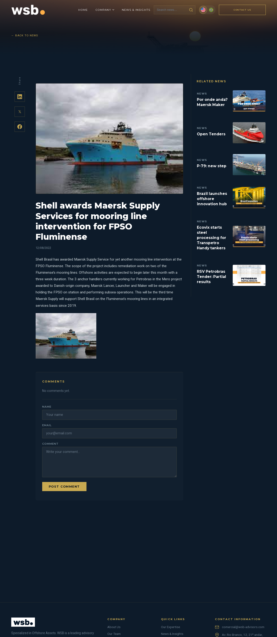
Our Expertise (170, 627)
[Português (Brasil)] (211, 10)
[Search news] (170, 9)
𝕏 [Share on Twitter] (19, 112)
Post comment (64, 486)
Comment (50, 443)
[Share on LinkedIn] (20, 96)
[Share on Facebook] (20, 126)
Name (46, 406)
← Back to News (24, 35)
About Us (113, 627)
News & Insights (172, 634)
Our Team (114, 634)
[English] (203, 10)
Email (47, 425)
